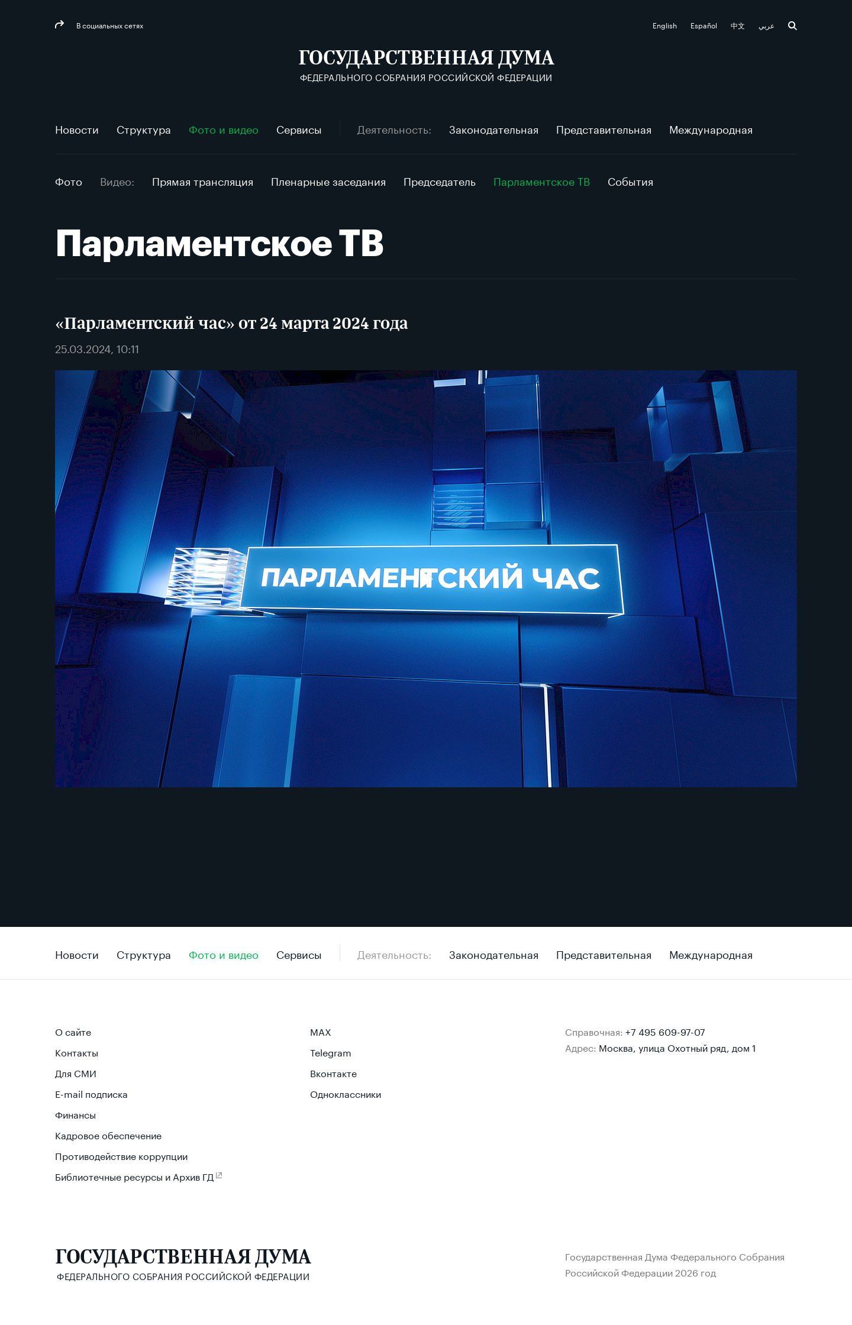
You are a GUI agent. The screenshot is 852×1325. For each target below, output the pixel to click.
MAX (320, 1030)
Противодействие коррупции (121, 1155)
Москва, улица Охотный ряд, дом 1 (677, 1046)
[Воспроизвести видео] (426, 579)
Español (704, 24)
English (666, 24)
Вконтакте (333, 1072)
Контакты (76, 1051)
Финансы (75, 1113)
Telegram (330, 1051)
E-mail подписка (91, 1092)
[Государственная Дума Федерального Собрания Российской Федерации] (426, 65)
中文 (739, 24)
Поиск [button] (792, 25)
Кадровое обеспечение (108, 1134)
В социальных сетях (109, 24)
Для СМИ (75, 1072)
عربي (767, 24)
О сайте (73, 1030)
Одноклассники (345, 1092)
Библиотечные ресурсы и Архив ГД (134, 1175)
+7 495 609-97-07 (665, 1030)
